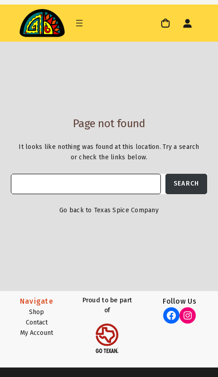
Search (186, 183)
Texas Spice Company (126, 210)
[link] (166, 23)
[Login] (187, 23)
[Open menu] (79, 23)
